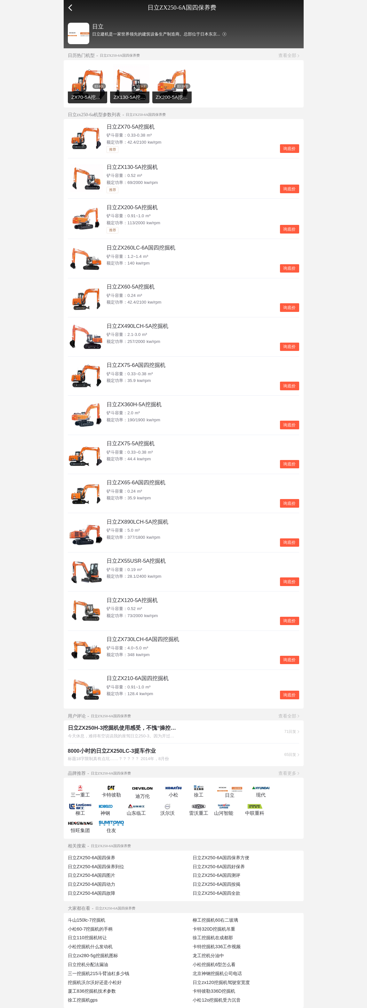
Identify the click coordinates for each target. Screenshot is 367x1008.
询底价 (289, 148)
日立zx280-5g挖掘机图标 (93, 955)
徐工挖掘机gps (83, 1000)
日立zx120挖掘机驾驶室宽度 (221, 982)
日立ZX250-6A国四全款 (216, 893)
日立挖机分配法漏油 (88, 964)
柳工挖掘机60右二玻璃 (215, 920)
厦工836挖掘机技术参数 (92, 991)
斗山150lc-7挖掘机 (86, 920)
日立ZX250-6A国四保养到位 (96, 866)
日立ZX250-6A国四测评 (216, 875)
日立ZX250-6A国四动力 (92, 884)
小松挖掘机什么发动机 (90, 946)
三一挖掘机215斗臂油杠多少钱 (98, 973)
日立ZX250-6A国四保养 (92, 857)
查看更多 (287, 773)
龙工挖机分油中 (208, 955)
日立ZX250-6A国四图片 (92, 875)
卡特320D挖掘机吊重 (214, 929)
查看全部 (287, 55)
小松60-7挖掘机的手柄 (90, 929)
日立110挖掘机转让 (87, 937)
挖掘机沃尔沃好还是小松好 (95, 982)
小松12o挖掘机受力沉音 (217, 1000)
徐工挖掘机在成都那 (213, 937)
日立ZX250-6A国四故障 (92, 893)
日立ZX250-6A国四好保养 (219, 866)
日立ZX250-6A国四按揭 (216, 884)
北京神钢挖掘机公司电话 (217, 973)
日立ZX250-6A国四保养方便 (221, 857)
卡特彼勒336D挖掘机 (214, 991)
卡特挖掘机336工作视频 (217, 946)
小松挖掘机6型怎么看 (214, 964)
